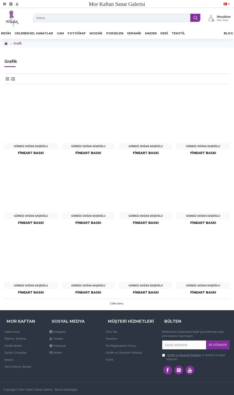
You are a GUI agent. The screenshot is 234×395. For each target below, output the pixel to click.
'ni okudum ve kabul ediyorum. (193, 357)
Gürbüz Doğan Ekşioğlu (31, 146)
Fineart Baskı (31, 153)
